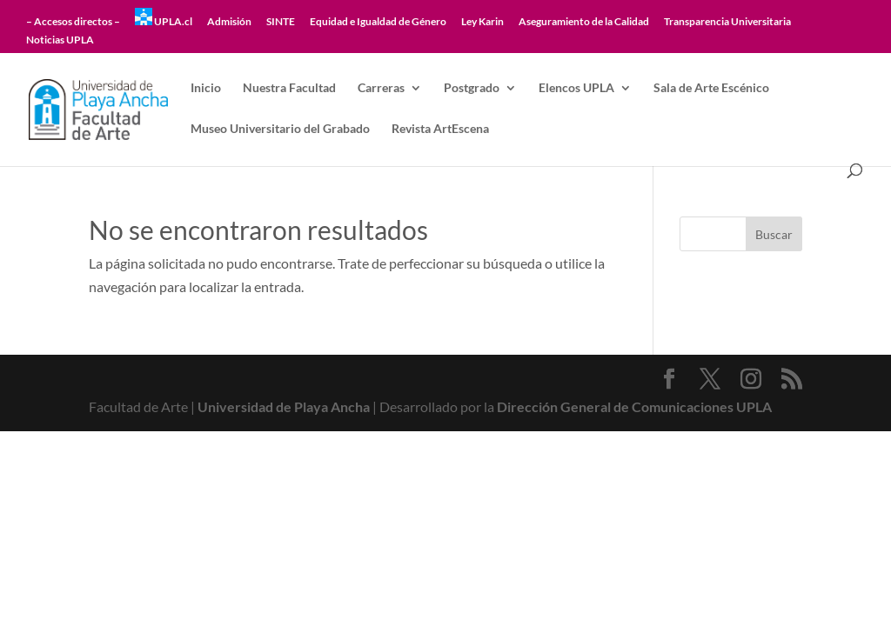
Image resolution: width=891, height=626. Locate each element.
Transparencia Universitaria (727, 22)
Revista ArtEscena (440, 129)
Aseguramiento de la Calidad (584, 22)
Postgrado (471, 88)
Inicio (206, 88)
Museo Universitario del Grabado (280, 129)
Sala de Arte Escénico (711, 88)
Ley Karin (482, 22)
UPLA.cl (163, 18)
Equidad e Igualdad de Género (378, 22)
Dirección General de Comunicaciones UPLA (634, 406)
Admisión (229, 22)
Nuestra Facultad (289, 88)
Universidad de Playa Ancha (284, 406)
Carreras (381, 88)
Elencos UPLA (576, 88)
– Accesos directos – (73, 22)
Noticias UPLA (60, 40)
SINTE (280, 22)
